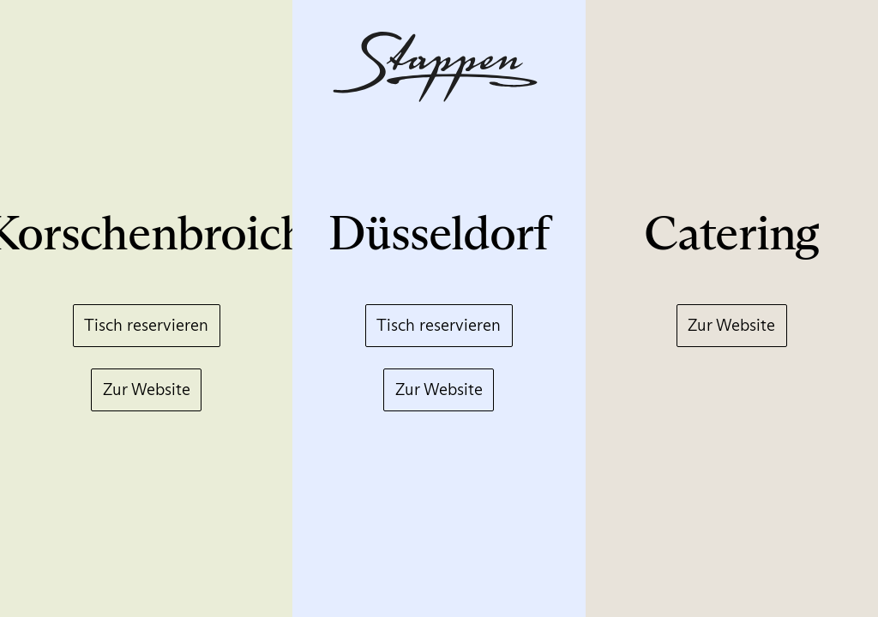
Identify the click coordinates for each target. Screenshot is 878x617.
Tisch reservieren (146, 324)
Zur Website (146, 389)
